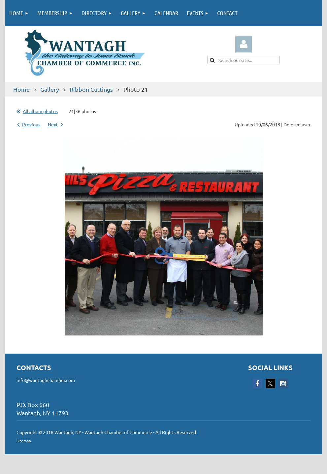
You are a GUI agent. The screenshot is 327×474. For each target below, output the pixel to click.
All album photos (40, 111)
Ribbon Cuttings (91, 89)
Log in (243, 44)
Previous (31, 124)
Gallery (49, 89)
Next (53, 124)
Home (21, 89)
